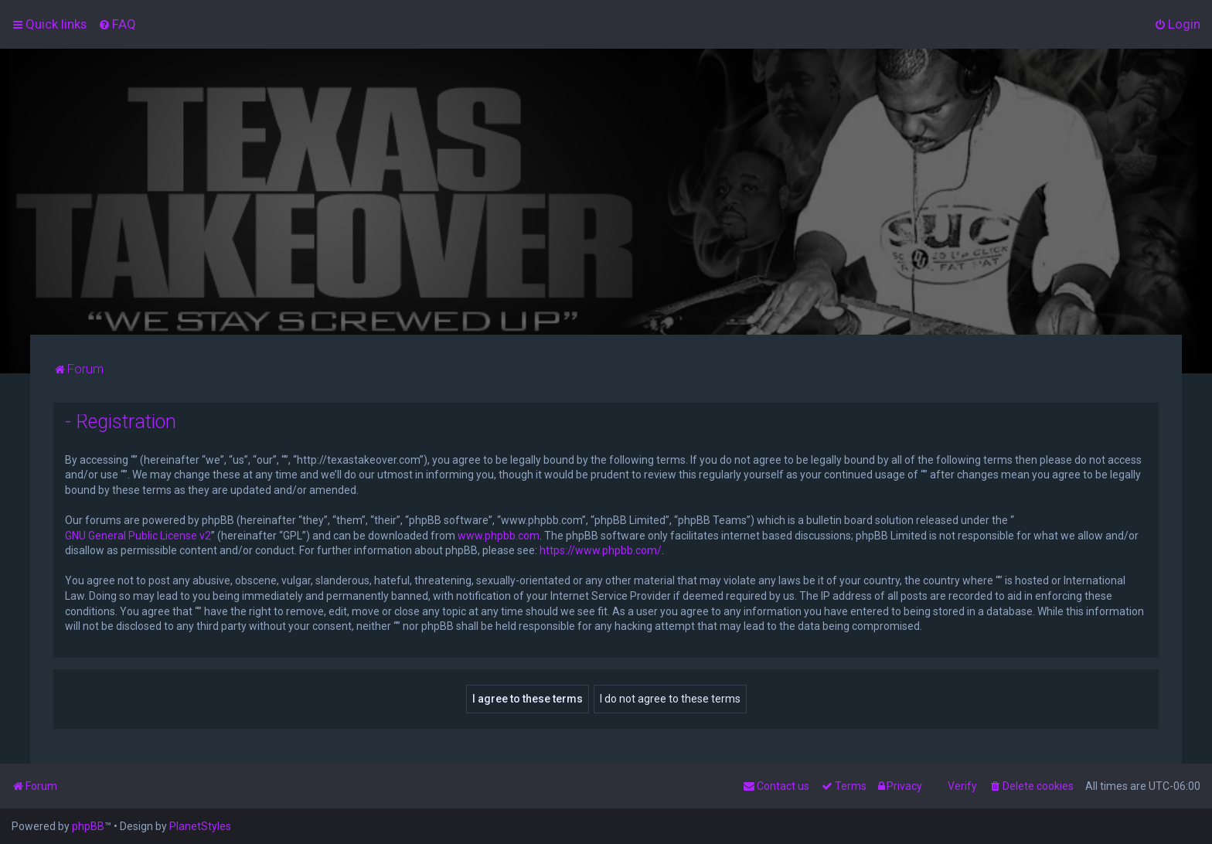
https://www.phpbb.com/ (601, 550)
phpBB (88, 826)
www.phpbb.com (499, 535)
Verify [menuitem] (962, 786)
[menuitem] (117, 24)
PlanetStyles (200, 826)
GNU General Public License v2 (138, 535)
